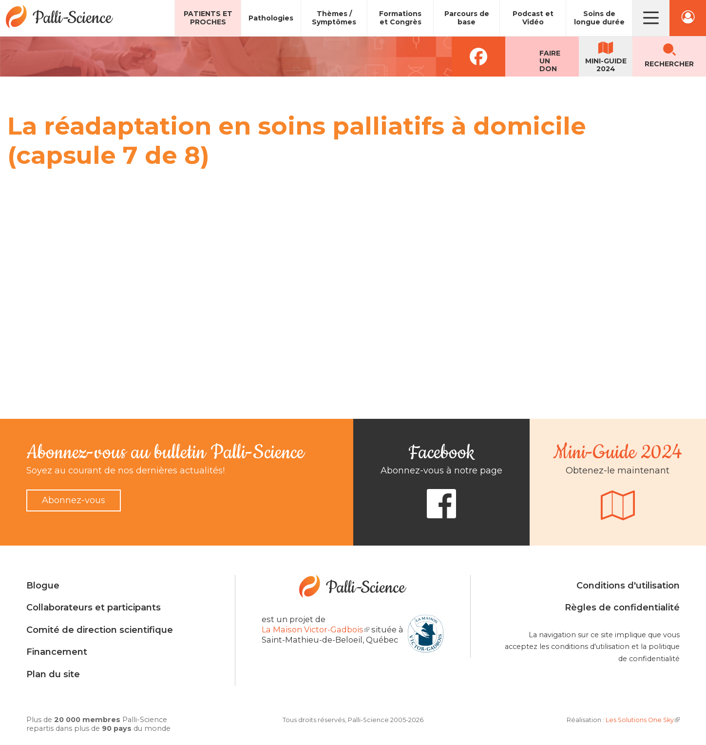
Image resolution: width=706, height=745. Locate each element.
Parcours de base (466, 17)
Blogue (42, 585)
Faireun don (549, 61)
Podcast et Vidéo (533, 17)
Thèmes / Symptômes (334, 17)
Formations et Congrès (400, 17)
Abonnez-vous (73, 500)
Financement (56, 652)
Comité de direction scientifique (99, 630)
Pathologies (270, 18)
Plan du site (53, 674)
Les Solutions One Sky (643, 720)
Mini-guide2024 (606, 65)
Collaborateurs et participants (93, 607)
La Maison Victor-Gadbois (315, 629)
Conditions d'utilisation (628, 585)
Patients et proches (208, 17)
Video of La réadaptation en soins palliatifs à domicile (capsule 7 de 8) (163, 279)
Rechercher (669, 63)
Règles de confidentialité (622, 607)
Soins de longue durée (599, 17)
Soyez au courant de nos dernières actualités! (125, 470)
